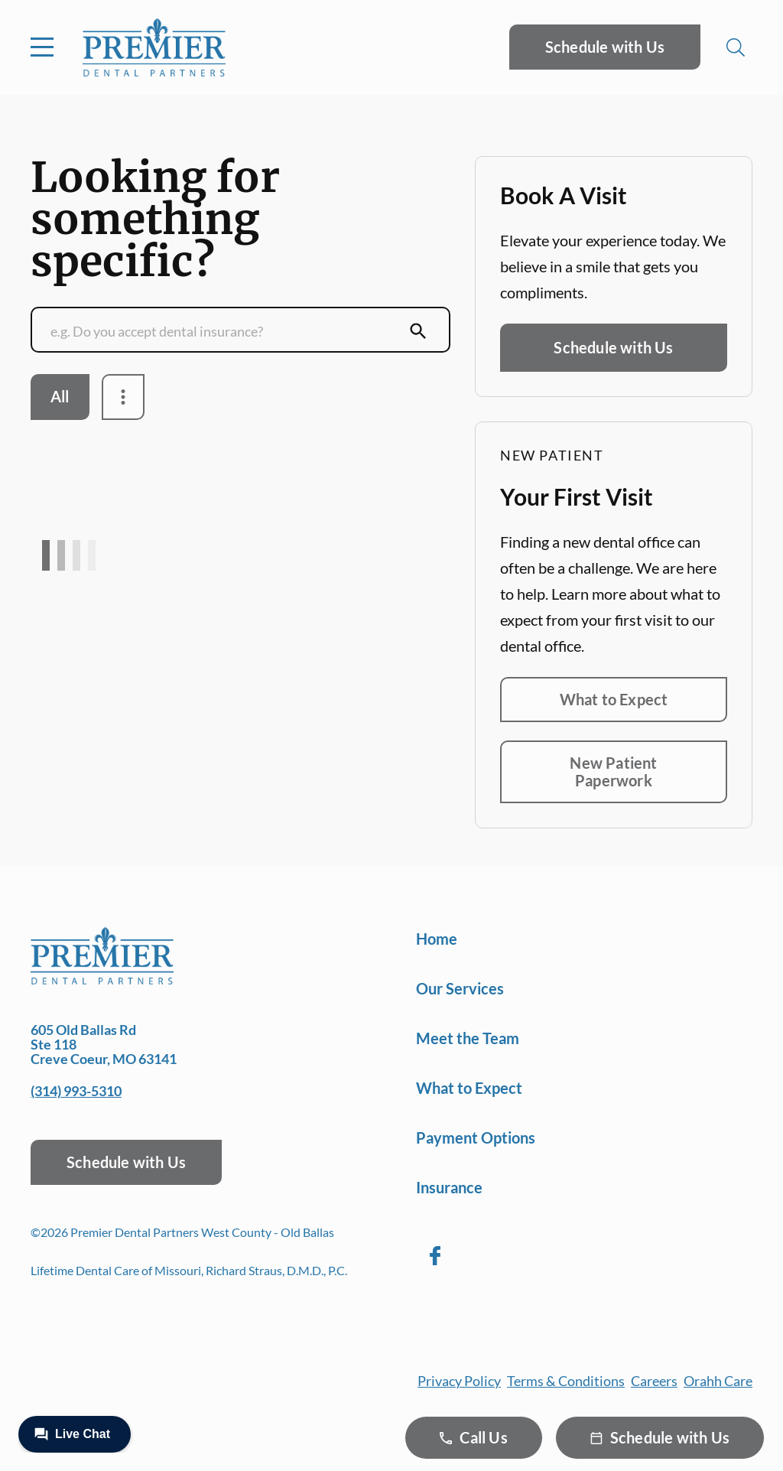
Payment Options (475, 1137)
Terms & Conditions (566, 1380)
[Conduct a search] (225, 331)
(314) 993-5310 (76, 1090)
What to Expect (614, 699)
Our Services (460, 988)
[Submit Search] (418, 331)
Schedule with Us (604, 46)
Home (436, 938)
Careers (654, 1380)
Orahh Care (718, 1380)
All (60, 396)
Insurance (449, 1187)
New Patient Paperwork (613, 771)
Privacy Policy (459, 1380)
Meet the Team (467, 1038)
